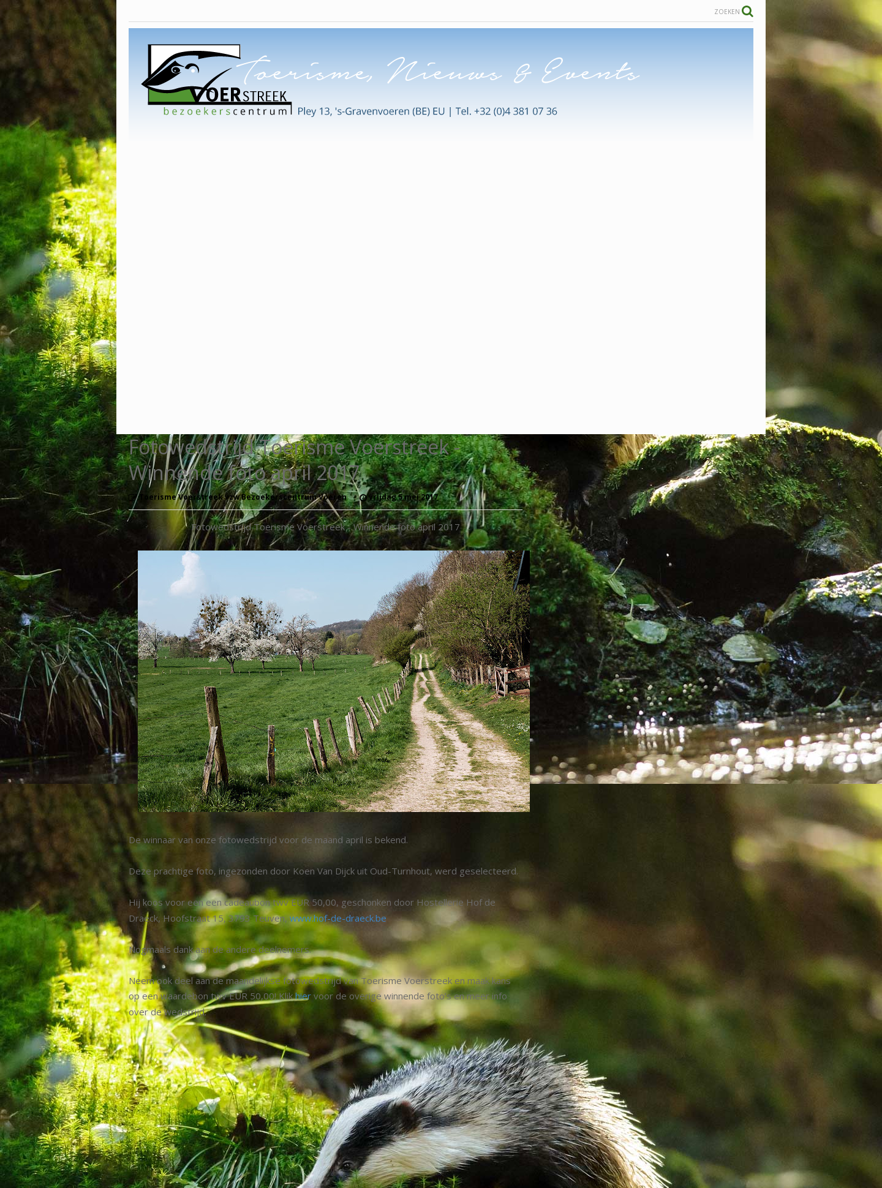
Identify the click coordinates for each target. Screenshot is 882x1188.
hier (303, 996)
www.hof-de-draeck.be (338, 918)
